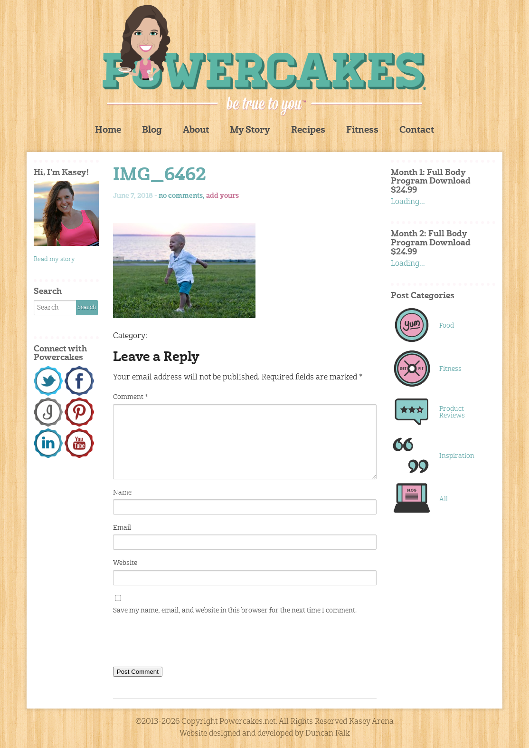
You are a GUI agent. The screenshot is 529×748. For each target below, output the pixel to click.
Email (122, 528)
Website (125, 563)
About (196, 130)
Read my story (54, 259)
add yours (222, 196)
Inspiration (456, 456)
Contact (416, 130)
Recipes (308, 130)
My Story (250, 130)
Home (108, 130)
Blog (152, 130)
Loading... (408, 202)
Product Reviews (452, 412)
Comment (130, 397)
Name (122, 492)
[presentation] (185, 642)
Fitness (362, 130)
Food (446, 325)
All (443, 499)
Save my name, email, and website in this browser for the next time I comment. (235, 610)
